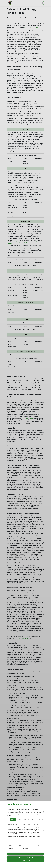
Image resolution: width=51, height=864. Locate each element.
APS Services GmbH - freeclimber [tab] (23, 819)
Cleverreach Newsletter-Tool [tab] (38, 819)
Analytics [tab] (13, 819)
